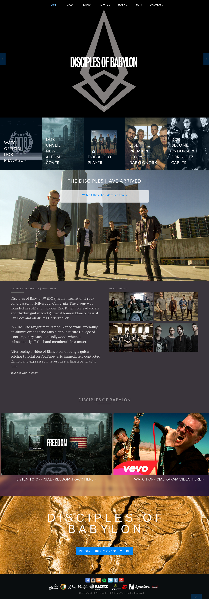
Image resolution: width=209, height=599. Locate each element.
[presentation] (3, 59)
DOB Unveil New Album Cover (53, 151)
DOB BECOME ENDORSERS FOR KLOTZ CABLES (183, 151)
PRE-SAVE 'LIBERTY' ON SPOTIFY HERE (104, 551)
